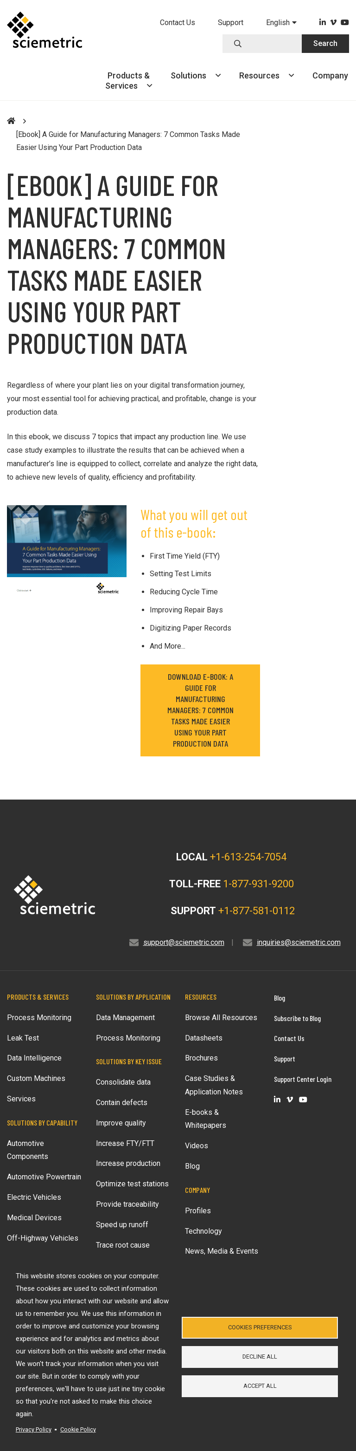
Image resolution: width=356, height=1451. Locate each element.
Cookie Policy (78, 1429)
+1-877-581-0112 (256, 911)
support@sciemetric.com (183, 942)
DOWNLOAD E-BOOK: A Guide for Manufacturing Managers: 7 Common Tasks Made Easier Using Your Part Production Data (200, 709)
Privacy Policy (33, 1429)
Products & (128, 81)
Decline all (259, 1356)
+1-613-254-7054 (248, 857)
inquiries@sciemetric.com (299, 942)
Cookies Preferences (260, 1326)
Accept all (260, 1386)
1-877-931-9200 (258, 884)
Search (325, 43)
